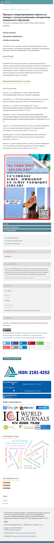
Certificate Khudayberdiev (15, 241)
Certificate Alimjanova (14, 243)
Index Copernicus (12, 227)
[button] (6, 343)
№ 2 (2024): (20, 9)
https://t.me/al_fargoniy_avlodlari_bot (25, 536)
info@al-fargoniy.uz (14, 530)
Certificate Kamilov (13, 238)
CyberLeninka (10, 230)
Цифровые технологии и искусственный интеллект (22, 310)
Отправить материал (12, 358)
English (5, 501)
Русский (5, 503)
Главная (6, 9)
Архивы (13, 9)
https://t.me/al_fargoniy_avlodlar (25, 533)
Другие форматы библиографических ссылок (20, 277)
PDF (6, 224)
